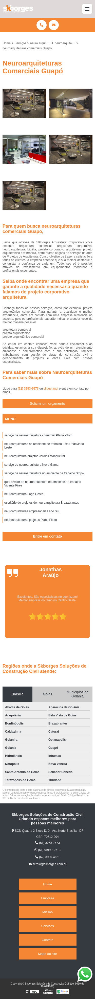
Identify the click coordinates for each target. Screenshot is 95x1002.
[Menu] (87, 8)
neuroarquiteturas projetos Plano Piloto (30, 520)
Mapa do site (47, 954)
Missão (47, 912)
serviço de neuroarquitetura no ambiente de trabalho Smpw (44, 473)
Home (47, 884)
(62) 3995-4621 (47, 857)
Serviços (47, 926)
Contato (47, 940)
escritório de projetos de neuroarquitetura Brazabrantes (41, 502)
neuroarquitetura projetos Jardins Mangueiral (34, 456)
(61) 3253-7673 (28, 388)
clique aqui (51, 388)
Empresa (47, 898)
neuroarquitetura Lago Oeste (23, 494)
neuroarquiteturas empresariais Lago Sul (31, 511)
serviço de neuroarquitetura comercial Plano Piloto (38, 435)
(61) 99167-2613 (47, 850)
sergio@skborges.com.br (47, 864)
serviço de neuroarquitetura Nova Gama (31, 464)
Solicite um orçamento (47, 403)
